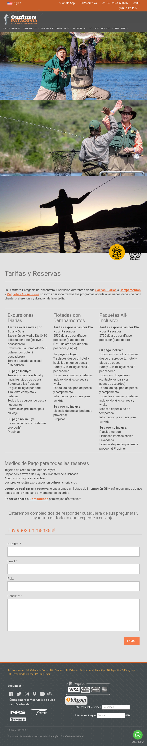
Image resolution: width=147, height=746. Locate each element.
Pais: (10, 578)
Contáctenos (38, 499)
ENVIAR (131, 641)
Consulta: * (14, 596)
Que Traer (42, 674)
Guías (67, 28)
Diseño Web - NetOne (72, 736)
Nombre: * (14, 544)
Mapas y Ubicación (92, 670)
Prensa (56, 670)
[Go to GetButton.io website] (138, 742)
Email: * (12, 561)
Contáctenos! (120, 28)
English (14, 3)
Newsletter (16, 670)
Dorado (105, 28)
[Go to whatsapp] (138, 735)
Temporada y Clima (20, 674)
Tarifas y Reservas (51, 28)
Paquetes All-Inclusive (86, 28)
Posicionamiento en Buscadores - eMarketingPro (33, 736)
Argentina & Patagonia (121, 670)
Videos (71, 670)
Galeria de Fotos (37, 670)
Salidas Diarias (11, 28)
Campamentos (31, 28)
